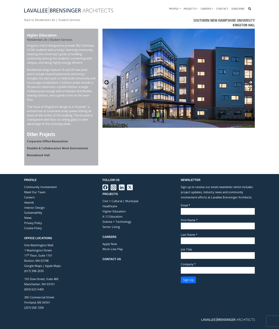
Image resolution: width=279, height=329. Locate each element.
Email (185, 205)
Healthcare (109, 206)
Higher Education (114, 211)
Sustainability (33, 213)
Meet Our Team (34, 192)
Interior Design (34, 208)
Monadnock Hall (38, 155)
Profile (174, 8)
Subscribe (237, 8)
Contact (222, 8)
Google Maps (33, 266)
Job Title (186, 249)
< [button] (107, 82)
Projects (190, 8)
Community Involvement (40, 187)
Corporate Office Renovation (47, 141)
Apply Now (109, 244)
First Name (189, 220)
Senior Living (111, 227)
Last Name (189, 235)
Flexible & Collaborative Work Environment (57, 148)
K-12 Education (112, 217)
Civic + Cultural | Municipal (120, 201)
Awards (29, 202)
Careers (206, 8)
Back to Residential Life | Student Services (52, 20)
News (28, 218)
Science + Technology (116, 222)
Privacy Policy (33, 223)
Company (188, 264)
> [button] (250, 82)
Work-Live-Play (112, 249)
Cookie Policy (33, 228)
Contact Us (111, 259)
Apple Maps (53, 266)
